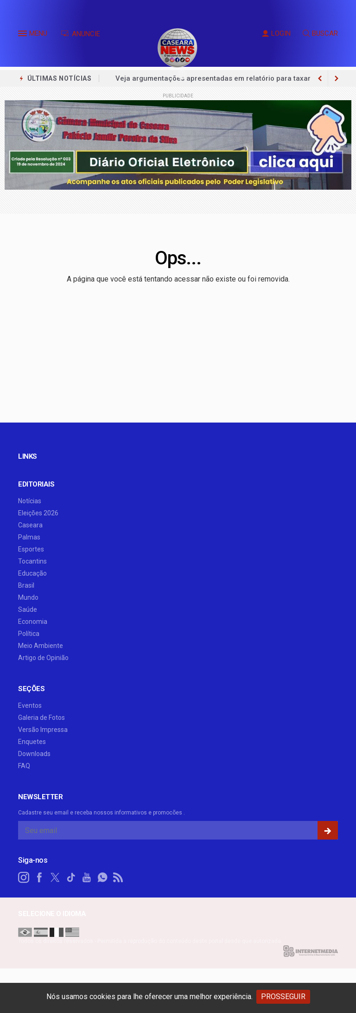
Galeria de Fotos (41, 717)
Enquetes (32, 741)
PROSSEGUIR (283, 996)
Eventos (30, 705)
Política (28, 633)
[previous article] (336, 78)
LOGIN (276, 33)
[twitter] (55, 877)
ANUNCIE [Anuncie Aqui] (80, 34)
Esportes (31, 549)
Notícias (29, 501)
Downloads (34, 753)
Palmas (29, 537)
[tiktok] (70, 877)
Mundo (28, 597)
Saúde (27, 609)
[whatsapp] (102, 877)
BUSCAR (320, 33)
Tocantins (32, 561)
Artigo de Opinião (43, 657)
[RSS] (118, 877)
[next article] (320, 78)
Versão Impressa (43, 729)
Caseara (30, 525)
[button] (23, 35)
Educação (32, 573)
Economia (32, 621)
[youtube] (86, 877)
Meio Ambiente (40, 645)
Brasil (26, 585)
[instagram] (23, 877)
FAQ (24, 765)
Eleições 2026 (38, 513)
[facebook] (39, 877)
